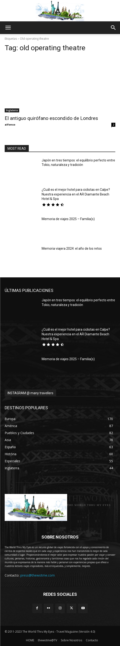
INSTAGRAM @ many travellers (30, 393)
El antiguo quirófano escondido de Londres (51, 118)
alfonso (10, 124)
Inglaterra (12, 110)
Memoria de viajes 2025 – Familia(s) (68, 219)
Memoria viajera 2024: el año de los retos (72, 248)
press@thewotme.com (37, 575)
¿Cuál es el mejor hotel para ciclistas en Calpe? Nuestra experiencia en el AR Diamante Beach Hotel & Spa (76, 194)
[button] (7, 27)
